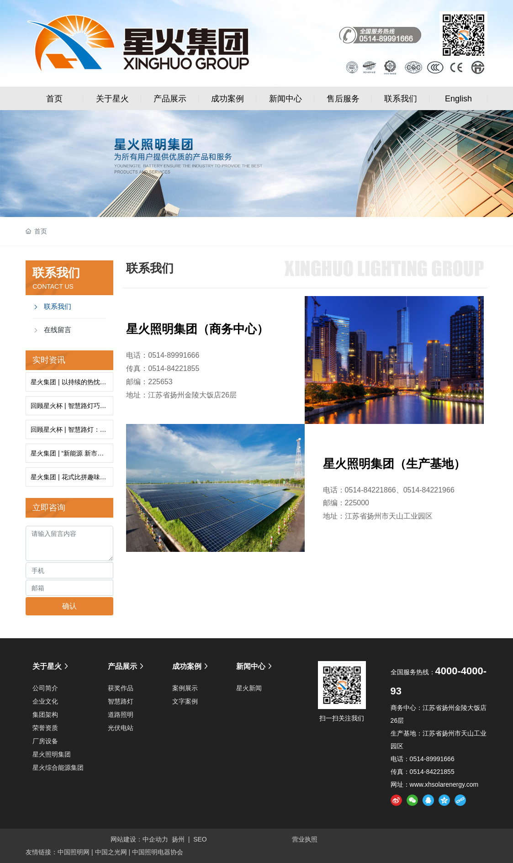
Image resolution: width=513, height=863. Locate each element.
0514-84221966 (429, 490)
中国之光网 (111, 852)
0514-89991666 (173, 355)
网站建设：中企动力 (139, 839)
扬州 (178, 839)
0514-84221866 (370, 490)
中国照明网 (74, 852)
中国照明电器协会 (157, 852)
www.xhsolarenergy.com (444, 784)
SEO (200, 839)
